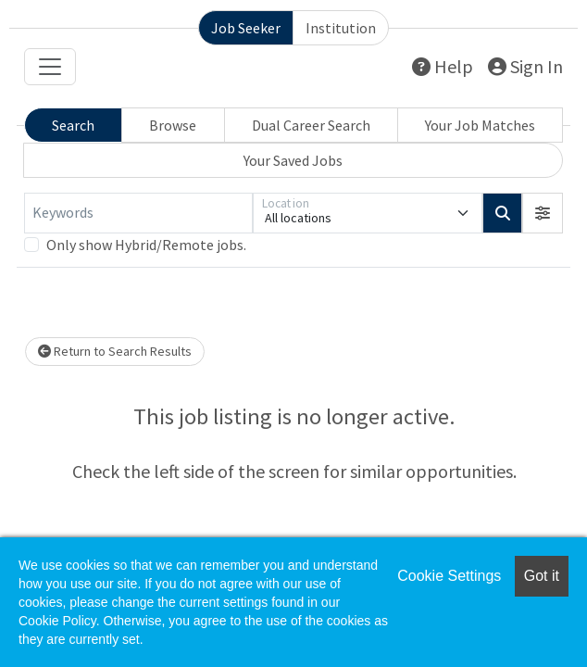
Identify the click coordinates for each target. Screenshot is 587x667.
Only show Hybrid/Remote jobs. (146, 244)
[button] (542, 213)
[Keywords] (138, 213)
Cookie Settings (449, 576)
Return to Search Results (115, 351)
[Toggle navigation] (50, 66)
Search (73, 125)
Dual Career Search (311, 125)
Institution (341, 28)
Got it (541, 576)
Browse (172, 125)
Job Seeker (246, 28)
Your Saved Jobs (293, 160)
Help (442, 66)
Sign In (525, 66)
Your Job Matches (480, 125)
